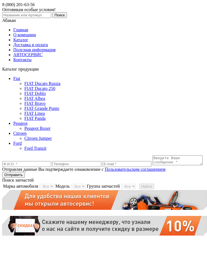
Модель (62, 193)
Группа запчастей (103, 193)
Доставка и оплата (30, 44)
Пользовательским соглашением (135, 176)
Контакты (22, 59)
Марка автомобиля (20, 193)
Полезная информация (34, 49)
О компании (24, 34)
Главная (20, 29)
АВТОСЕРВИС (28, 54)
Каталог (20, 39)
